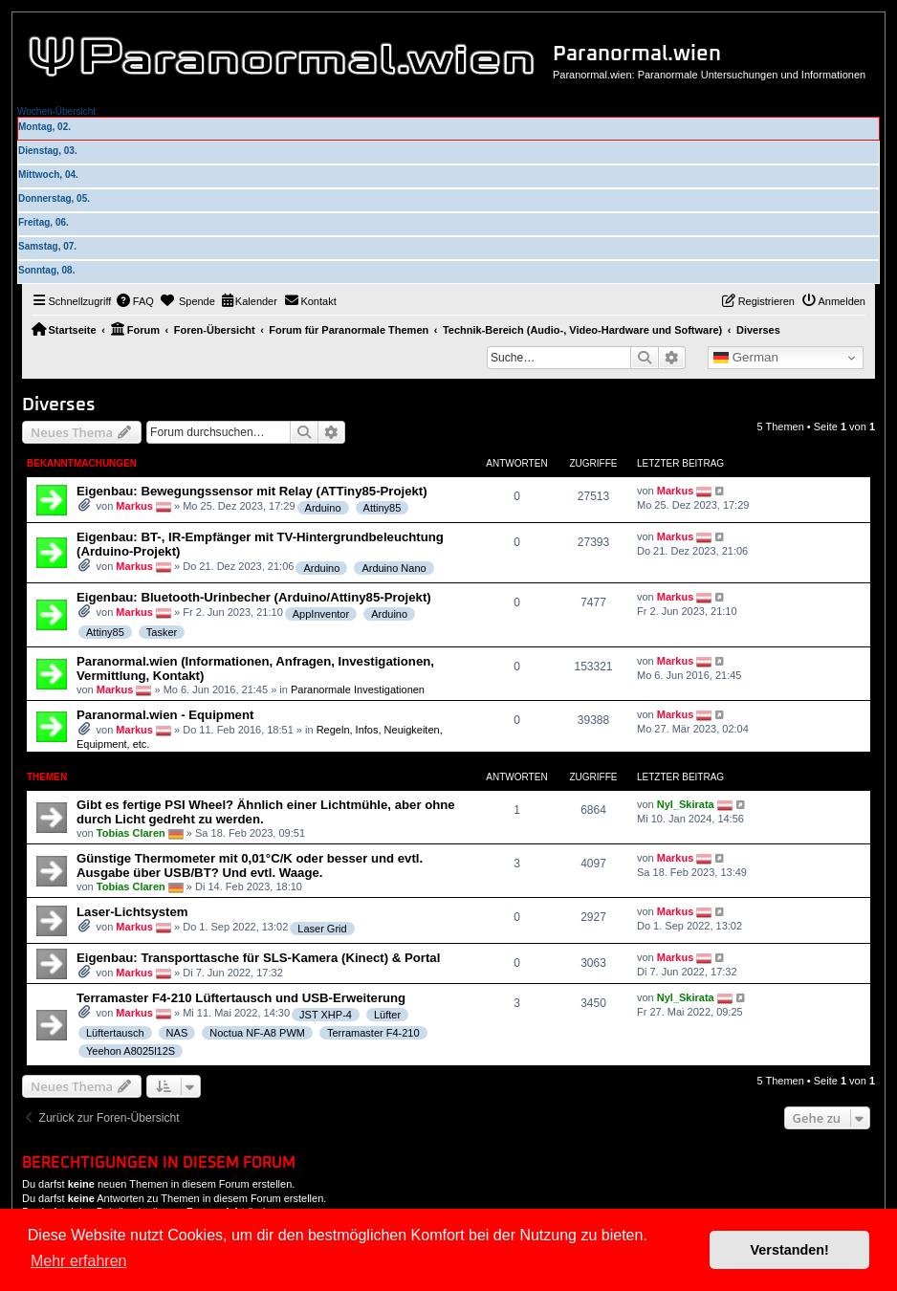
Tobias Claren (131, 833)
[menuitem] (135, 301)
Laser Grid (321, 928)
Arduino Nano (393, 568)
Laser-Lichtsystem (132, 912)
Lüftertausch (115, 1033)
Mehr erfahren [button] (79, 1261)
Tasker (161, 632)
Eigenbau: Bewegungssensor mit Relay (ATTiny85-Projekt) (252, 491)
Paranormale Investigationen (358, 689)
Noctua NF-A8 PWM (257, 1033)
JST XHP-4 (325, 1014)
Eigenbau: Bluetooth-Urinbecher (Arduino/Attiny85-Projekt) (254, 597)
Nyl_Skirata (685, 804)
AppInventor (321, 614)
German (745, 357)
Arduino (323, 508)
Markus (134, 506)
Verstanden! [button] (790, 1250)
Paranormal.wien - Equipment (165, 715)
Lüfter (387, 1014)
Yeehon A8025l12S (130, 1051)
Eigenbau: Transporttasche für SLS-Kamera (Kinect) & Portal (258, 958)
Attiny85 (382, 508)
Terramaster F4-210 (373, 1033)
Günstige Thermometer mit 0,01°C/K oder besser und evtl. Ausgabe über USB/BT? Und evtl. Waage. (250, 865)
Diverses (59, 405)
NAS (177, 1033)
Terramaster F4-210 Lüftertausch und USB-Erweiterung (241, 998)
